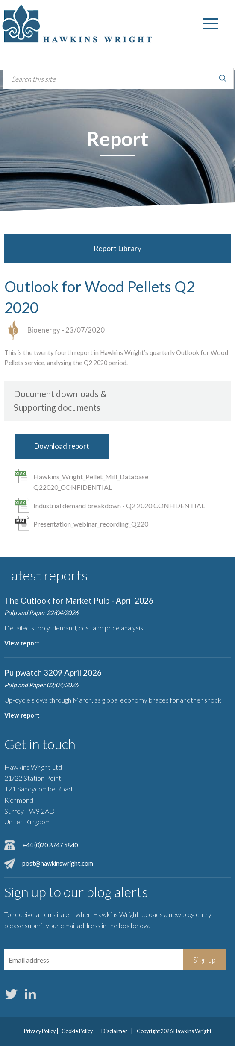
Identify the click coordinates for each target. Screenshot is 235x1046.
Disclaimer (114, 1031)
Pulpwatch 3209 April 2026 (53, 672)
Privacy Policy (40, 1031)
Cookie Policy (77, 1031)
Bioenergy (43, 329)
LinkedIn (30, 994)
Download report (61, 446)
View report (22, 643)
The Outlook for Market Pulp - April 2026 (78, 600)
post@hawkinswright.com (57, 863)
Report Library (117, 248)
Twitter (11, 994)
